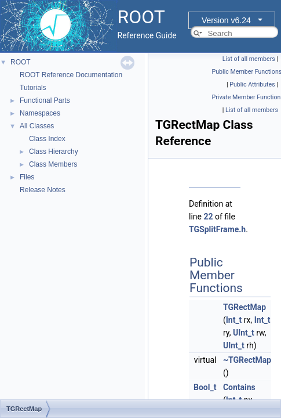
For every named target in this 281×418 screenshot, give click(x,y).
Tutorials (33, 88)
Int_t (234, 320)
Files (27, 177)
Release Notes (42, 190)
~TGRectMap (247, 360)
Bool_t (205, 387)
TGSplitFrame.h (217, 229)
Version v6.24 (226, 20)
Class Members (53, 164)
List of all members (248, 59)
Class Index (47, 139)
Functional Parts (45, 100)
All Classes (37, 126)
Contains (239, 387)
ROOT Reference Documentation (71, 75)
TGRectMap (244, 307)
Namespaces (40, 113)
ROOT (20, 62)
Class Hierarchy (53, 151)
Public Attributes (252, 84)
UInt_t (243, 332)
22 (208, 216)
